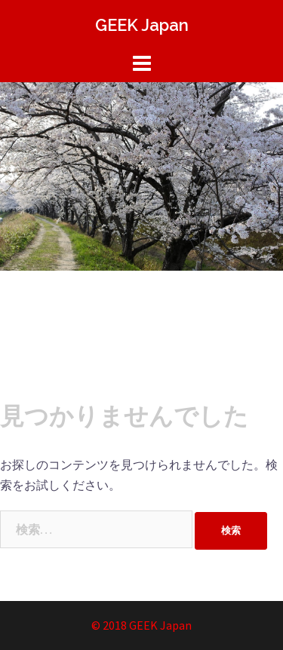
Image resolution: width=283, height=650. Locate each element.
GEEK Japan (142, 25)
